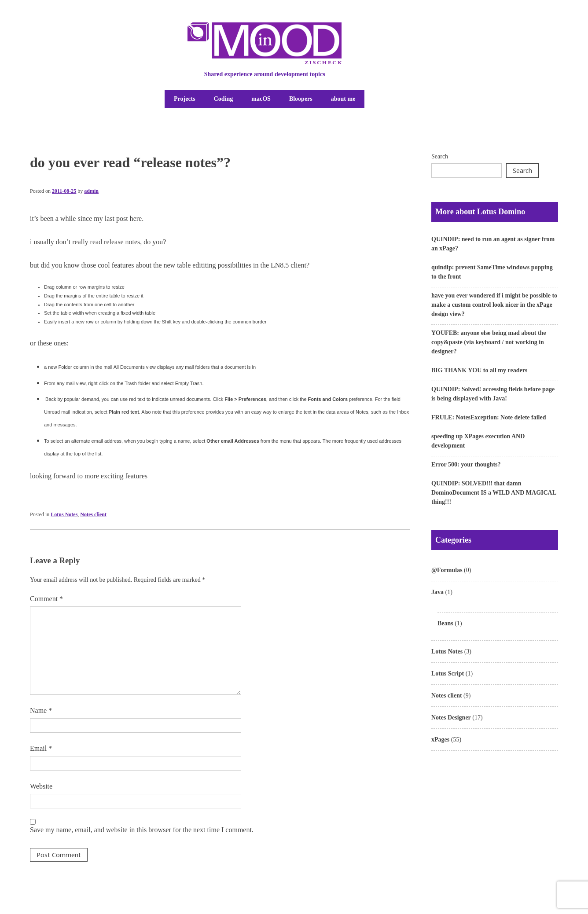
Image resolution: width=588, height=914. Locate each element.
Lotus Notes (64, 514)
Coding (223, 98)
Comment (46, 598)
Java (437, 592)
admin (91, 191)
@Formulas (447, 570)
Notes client (93, 514)
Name (41, 710)
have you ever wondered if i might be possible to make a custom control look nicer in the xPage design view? (494, 304)
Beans (445, 623)
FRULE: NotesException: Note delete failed (488, 417)
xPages (440, 739)
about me (343, 98)
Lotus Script (447, 673)
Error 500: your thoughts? (466, 464)
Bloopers (300, 98)
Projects (184, 98)
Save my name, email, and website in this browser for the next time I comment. (142, 829)
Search (439, 156)
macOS (261, 98)
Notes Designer (451, 717)
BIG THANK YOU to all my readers (479, 370)
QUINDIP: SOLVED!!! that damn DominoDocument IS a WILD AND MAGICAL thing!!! (493, 492)
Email (41, 748)
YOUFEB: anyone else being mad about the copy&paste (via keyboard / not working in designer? (488, 342)
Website (41, 786)
